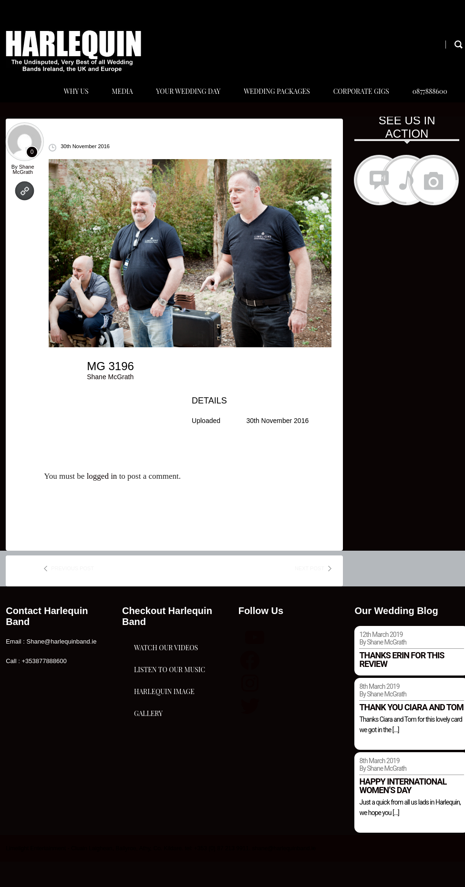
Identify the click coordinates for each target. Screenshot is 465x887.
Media (110, 104)
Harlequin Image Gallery (164, 791)
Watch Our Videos (166, 686)
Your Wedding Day (179, 104)
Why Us (62, 104)
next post (309, 594)
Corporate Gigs (356, 104)
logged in (102, 501)
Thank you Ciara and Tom (411, 733)
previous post (72, 594)
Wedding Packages (270, 104)
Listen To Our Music (169, 733)
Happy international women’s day (402, 811)
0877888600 (427, 104)
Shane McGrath (23, 195)
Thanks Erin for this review (401, 685)
